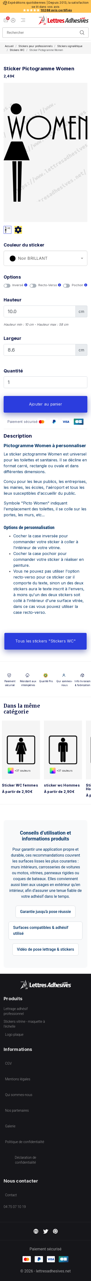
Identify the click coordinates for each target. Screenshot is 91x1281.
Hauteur (13, 299)
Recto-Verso (49, 285)
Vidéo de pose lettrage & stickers (45, 949)
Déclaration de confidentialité (25, 1160)
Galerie (10, 1126)
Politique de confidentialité (24, 1142)
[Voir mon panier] (5, 20)
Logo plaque (14, 1034)
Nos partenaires (17, 1110)
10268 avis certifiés (56, 10)
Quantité (13, 370)
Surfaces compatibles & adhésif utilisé (40, 930)
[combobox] (45, 258)
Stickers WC (17, 50)
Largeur (12, 338)
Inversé (19, 285)
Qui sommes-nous (18, 1095)
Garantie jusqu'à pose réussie (45, 911)
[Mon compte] (13, 20)
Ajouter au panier (45, 404)
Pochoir (79, 285)
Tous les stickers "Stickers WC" (45, 641)
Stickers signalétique (69, 46)
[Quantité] (45, 382)
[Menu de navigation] (23, 20)
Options (12, 277)
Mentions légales (17, 1079)
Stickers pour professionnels (35, 46)
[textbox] (45, 258)
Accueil (9, 46)
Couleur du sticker (24, 244)
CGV (8, 1063)
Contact (11, 1195)
